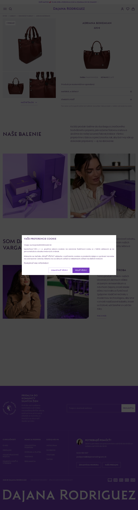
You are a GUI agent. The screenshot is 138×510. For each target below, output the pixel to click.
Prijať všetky (81, 270)
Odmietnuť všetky (59, 270)
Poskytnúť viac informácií (36, 263)
